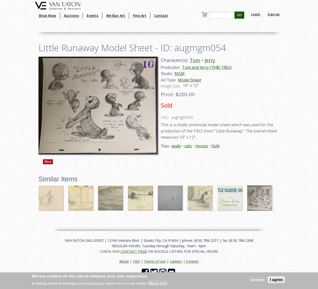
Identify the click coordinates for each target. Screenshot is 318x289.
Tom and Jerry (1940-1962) (207, 67)
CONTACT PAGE (133, 251)
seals (176, 146)
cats (188, 146)
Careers (176, 261)
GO (239, 15)
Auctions (71, 15)
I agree (276, 280)
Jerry (210, 60)
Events (92, 15)
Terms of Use (155, 261)
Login (255, 14)
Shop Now (47, 15)
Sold (215, 146)
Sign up (273, 14)
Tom (195, 60)
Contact (161, 15)
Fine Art (139, 15)
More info (158, 283)
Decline (257, 280)
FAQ (136, 261)
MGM (179, 73)
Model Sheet (189, 80)
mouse (201, 146)
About (124, 261)
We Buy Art (115, 15)
